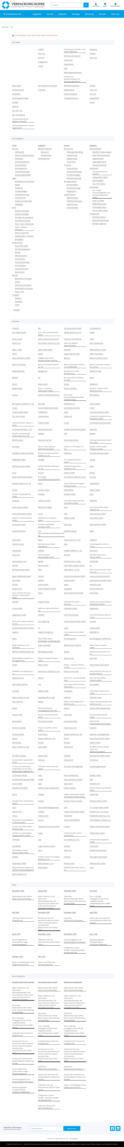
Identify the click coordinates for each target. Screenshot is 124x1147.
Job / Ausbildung (18, 115)
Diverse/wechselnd (71, 440)
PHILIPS (66, 708)
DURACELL (68, 453)
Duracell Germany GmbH (99, 453)
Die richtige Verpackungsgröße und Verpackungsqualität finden (101, 193)
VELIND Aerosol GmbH (98, 850)
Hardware (18, 301)
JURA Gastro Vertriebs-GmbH (100, 580)
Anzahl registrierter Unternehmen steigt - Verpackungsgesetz (20, 942)
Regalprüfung (72, 158)
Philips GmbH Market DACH (100, 708)
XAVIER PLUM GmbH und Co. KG (74, 868)
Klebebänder (95, 214)
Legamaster (94, 608)
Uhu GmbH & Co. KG (71, 840)
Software (18, 298)
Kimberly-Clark (95, 584)
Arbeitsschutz (17, 243)
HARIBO (41, 551)
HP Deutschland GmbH (21, 570)
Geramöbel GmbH (96, 518)
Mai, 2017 (41, 957)
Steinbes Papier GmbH (98, 801)
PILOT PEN (68, 715)
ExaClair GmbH (43, 490)
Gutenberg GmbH (19, 531)
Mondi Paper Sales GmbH (99, 665)
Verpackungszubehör (23, 175)
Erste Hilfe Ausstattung (101, 155)
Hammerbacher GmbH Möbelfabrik (46, 545)
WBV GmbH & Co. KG (46, 863)
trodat (40, 833)
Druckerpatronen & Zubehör (99, 173)
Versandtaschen (21, 168)
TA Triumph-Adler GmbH (99, 807)
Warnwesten (19, 272)
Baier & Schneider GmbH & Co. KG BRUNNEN (74, 365)
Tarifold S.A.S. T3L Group (99, 812)
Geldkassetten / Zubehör (24, 236)
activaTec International (72, 339)
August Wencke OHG (72, 354)
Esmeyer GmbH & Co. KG (21, 483)
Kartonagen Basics (99, 207)
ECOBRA (41, 460)
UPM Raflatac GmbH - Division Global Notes (20, 851)
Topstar (67, 826)
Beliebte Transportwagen (101, 152)
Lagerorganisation (99, 162)
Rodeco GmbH (95, 743)
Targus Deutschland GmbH (74, 812)
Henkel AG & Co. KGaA (72, 561)
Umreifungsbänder (22, 162)
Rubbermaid (43, 756)
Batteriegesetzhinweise (73, 72)
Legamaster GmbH (19, 615)
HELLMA (67, 555)
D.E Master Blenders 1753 (22, 429)
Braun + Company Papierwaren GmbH (45, 389)
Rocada (41, 743)
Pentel (14, 708)
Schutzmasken (20, 265)
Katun (66, 584)
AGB (65, 68)
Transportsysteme (71, 98)
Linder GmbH (95, 628)
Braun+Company (70, 388)
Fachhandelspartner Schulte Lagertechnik (23, 126)
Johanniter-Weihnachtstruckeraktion (73, 919)
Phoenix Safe (17, 715)
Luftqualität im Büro (100, 177)
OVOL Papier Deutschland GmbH (99, 692)
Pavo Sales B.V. (17, 702)
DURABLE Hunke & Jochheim (23, 453)
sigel (40, 784)
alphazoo (67, 350)
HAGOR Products (70, 531)
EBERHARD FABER (19, 460)
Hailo (92, 531)
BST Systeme (94, 395)
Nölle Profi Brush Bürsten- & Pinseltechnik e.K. (100, 672)
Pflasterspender (21, 256)
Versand (15, 149)
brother (15, 395)
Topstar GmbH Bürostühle (99, 826)
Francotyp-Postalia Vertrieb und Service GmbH (74, 502)
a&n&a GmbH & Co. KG (72, 332)
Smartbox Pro (95, 784)
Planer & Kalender (22, 233)
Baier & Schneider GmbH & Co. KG (48, 365)
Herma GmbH (43, 565)
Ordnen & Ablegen (22, 214)
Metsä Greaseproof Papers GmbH (48, 659)
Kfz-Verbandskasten (22, 249)
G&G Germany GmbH (98, 514)
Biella (92, 378)
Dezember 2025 (18, 891)
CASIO (92, 408)
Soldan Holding (69, 788)
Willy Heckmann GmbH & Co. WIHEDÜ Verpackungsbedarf (23, 868)
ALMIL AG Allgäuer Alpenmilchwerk (71, 344)
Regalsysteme (69, 90)
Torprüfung (71, 162)
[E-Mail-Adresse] (46, 1128)
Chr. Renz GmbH (18, 416)
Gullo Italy (68, 524)
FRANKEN (93, 501)
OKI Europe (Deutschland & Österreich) (74, 685)
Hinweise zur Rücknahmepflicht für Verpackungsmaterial (72, 79)
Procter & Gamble (19, 728)
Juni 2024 (93, 891)
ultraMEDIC (16, 846)
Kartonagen (94, 187)
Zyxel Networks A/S (19, 874)
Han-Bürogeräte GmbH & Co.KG (99, 545)
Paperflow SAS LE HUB (46, 697)
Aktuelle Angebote (45, 149)
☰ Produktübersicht (12, 14)
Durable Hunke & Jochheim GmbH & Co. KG (48, 454)
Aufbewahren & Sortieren (24, 181)
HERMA (15, 565)
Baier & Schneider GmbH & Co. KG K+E (100, 365)
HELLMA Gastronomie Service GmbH (98, 556)
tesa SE (40, 820)
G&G (65, 514)
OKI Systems (94, 684)
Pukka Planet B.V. (70, 728)
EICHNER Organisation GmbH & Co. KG (72, 467)
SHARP (40, 779)
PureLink (93, 728)
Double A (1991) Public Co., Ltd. (74, 448)
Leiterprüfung (72, 155)
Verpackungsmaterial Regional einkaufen (20, 120)
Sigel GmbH (68, 784)
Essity (40, 483)
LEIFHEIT (41, 615)
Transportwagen (21, 191)
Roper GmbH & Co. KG (20, 747)
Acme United (17, 339)
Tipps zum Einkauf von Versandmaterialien (46, 963)
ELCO (14, 473)
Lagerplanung (72, 204)
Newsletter (16, 94)
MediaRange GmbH (45, 652)
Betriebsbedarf (95, 149)
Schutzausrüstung (99, 165)
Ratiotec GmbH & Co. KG (73, 734)
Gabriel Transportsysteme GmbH (22, 519)
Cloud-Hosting (72, 168)
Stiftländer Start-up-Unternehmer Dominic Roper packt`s (49, 942)
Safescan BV (68, 760)
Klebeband (19, 158)
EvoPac (14, 490)
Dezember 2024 (70, 891)
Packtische (19, 188)
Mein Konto (16, 86)
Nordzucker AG (18, 678)
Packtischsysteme (70, 94)
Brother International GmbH (48, 395)
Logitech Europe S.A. (45, 632)
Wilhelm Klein (69, 863)
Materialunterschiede (100, 220)
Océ (39, 684)
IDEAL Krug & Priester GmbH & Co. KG (100, 571)
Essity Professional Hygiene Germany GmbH (74, 484)
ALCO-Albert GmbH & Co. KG (48, 343)
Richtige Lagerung (99, 223)
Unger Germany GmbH (46, 846)
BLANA (66, 384)
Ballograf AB (42, 371)
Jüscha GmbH (43, 584)
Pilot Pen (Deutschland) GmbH (98, 716)
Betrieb (15, 275)
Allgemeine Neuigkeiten (73, 982)
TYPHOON (16, 840)
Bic (39, 378)
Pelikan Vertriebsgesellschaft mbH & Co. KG (100, 703)
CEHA (66, 412)
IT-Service (41, 90)
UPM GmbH (94, 846)
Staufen (41, 801)
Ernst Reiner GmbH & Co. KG (74, 477)
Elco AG (41, 473)
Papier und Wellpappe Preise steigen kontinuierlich (23, 963)
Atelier (40, 354)
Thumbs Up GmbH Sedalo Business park (22, 827)
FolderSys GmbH (44, 501)
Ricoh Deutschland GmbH (99, 738)
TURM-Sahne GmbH (97, 833)
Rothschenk (68, 747)
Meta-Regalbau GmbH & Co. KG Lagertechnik (22, 659)
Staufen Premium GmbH (73, 801)
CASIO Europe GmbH (20, 412)
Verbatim (67, 857)
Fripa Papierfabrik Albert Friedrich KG (99, 508)
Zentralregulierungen (20, 98)
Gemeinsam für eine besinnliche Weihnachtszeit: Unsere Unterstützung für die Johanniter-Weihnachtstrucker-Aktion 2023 (48, 924)
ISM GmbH (16, 580)
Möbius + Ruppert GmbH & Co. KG (74, 666)
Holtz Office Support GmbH (74, 565)
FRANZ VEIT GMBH (45, 507)
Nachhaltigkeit (97, 180)
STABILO (41, 794)
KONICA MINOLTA (96, 589)
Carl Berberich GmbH (72, 408)
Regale (17, 185)
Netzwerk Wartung (74, 178)
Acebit (92, 332)
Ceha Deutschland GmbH (99, 412)
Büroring (41, 404)
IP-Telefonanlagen (73, 175)
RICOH (66, 738)
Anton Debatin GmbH (98, 350)
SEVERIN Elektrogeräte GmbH (23, 779)
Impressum (68, 60)
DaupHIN (93, 429)
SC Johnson (94, 760)
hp (91, 565)
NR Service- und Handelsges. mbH (75, 679)
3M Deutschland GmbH (73, 328)
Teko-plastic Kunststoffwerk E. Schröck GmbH (22, 821)
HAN (65, 544)
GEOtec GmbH (69, 518)
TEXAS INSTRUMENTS (72, 820)
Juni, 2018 (93, 934)
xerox (92, 867)
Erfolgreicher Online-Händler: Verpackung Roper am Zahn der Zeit (74, 950)
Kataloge (16, 310)
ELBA (91, 466)
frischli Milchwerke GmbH (22, 514)
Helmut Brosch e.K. (19, 561)
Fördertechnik (20, 198)
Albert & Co (16, 343)
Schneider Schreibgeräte (73, 766)
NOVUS (40, 678)
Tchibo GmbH (43, 816)
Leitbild (41, 49)
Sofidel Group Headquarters (48, 788)
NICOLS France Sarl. (71, 671)
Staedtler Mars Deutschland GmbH (22, 802)
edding (92, 460)
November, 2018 (70, 934)
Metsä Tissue (69, 658)
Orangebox (68, 691)
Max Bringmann (70, 639)
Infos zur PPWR (98, 201)
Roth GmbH (42, 747)
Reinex (14, 738)
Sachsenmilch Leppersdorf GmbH (22, 761)
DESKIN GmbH (17, 440)
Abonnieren (71, 1128)
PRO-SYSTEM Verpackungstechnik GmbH (100, 722)
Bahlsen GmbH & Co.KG (99, 358)
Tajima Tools (17, 812)
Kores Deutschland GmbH (73, 593)
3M (39, 328)
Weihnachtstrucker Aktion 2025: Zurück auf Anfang (22, 897)
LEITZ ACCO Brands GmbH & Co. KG (23, 622)
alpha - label (17, 350)
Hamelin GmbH (18, 544)
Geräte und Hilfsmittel (23, 201)
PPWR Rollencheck (99, 204)
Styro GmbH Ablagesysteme (48, 807)
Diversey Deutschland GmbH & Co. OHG (100, 441)
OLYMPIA (15, 691)
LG (39, 628)
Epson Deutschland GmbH (22, 477)
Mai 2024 (15, 912)
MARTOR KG (94, 632)
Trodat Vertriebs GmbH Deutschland (72, 834)
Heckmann (94, 551)
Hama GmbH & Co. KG (72, 540)
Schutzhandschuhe (22, 262)
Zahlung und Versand (72, 56)
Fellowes (41, 494)
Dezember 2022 (70, 912)
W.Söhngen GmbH (19, 863)
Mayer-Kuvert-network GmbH (98, 646)
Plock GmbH (16, 721)
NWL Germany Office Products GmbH (97, 679)
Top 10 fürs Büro (98, 184)
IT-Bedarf (15, 295)
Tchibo (14, 816)
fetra (91, 494)
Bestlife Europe (95, 371)
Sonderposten (46, 155)
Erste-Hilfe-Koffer (21, 246)
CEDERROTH (42, 412)
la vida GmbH (17, 608)
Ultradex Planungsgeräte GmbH (99, 841)
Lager (14, 178)
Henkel (40, 561)
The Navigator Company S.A (100, 820)
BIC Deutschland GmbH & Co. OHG (73, 379)
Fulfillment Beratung (74, 201)
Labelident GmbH (70, 608)
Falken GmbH (95, 490)
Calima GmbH (95, 404)
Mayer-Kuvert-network (72, 645)
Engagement (43, 62)
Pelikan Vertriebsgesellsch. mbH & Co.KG (74, 703)
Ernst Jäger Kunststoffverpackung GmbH (49, 478)
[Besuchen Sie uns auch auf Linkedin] (118, 1128)
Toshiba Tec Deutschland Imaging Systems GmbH (21, 834)
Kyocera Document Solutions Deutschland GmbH (100, 603)
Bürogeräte (19, 239)
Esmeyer (93, 477)
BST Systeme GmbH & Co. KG (23, 404)
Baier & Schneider (19, 364)
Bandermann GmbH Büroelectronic (71, 372)
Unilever (67, 846)
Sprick (14, 794)
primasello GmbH (70, 721)
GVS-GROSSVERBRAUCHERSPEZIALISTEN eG (51, 533)
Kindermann (17, 589)
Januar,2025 (42, 891)
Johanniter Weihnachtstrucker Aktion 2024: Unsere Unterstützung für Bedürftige (74, 900)
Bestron (15, 378)
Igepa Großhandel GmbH (21, 576)
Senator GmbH (95, 775)
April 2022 (93, 912)
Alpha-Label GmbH (45, 350)
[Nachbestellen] (115, 5)
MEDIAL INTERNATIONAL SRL (23, 652)
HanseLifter (16, 551)
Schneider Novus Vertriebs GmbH (48, 767)
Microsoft (93, 658)
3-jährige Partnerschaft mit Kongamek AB (22, 919)
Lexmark (93, 621)
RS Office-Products (19, 756)
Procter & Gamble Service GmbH (47, 729)
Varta (40, 850)
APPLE (14, 354)
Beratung (93, 49)
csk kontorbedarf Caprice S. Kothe (22, 424)
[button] (95, 5)
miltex (14, 665)
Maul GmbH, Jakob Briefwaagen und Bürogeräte (49, 640)
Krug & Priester (44, 602)
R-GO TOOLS (43, 734)
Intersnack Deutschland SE (100, 576)
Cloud (17, 305)
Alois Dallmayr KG (96, 343)
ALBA (92, 339)
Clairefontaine (43, 416)
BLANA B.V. (94, 384)
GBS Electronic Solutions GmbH (47, 519)
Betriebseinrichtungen (23, 278)
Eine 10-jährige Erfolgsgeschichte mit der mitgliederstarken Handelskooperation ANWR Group (100, 901)
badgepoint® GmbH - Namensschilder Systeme (47, 359)
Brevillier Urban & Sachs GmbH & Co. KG (99, 389)
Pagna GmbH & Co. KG (20, 697)
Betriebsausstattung (71, 86)
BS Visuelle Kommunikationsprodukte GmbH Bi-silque (74, 397)
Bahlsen (67, 358)
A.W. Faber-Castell (19, 332)
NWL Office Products (20, 684)
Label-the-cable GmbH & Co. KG (48, 609)
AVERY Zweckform (96, 354)
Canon (14, 408)
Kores (40, 593)
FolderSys (15, 501)
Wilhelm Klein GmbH (97, 863)
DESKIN (92, 433)
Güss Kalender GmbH (98, 524)
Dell (65, 433)
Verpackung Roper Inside (47, 982)
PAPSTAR (67, 697)
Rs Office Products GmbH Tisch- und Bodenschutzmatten (99, 749)
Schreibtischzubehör (23, 221)
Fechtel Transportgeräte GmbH (21, 495)
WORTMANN (43, 867)
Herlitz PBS (94, 561)
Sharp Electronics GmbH (73, 779)
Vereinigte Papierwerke (98, 857)
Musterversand (18, 90)
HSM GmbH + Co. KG (71, 570)
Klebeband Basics (99, 217)
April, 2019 (16, 934)
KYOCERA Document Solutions (71, 603)
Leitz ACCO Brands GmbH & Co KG (100, 616)
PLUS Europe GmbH (45, 721)
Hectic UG (16, 555)
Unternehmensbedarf (23, 285)
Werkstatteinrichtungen (24, 288)
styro (14, 807)
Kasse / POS (19, 292)
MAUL (14, 639)
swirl (66, 807)
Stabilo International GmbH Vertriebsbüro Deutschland (74, 795)
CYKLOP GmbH (43, 423)
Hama (40, 540)
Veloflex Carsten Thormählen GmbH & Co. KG (49, 858)
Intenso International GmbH (74, 576)
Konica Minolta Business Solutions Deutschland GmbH (21, 595)
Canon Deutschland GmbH (48, 408)
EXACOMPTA (68, 490)
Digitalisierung (72, 198)
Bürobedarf (94, 168)
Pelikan (40, 702)
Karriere (41, 58)
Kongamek (68, 589)
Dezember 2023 (44, 912)
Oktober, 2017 (17, 957)
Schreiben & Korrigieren (24, 217)
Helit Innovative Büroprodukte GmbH (46, 556)
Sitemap (15, 106)
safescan (41, 760)
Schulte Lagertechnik (98, 766)
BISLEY (14, 384)
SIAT (91, 779)
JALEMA (41, 580)
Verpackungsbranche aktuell (23, 982)
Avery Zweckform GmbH (21, 358)
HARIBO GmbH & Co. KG (73, 551)
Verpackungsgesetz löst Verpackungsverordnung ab (74, 941)
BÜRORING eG (69, 404)
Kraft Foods (94, 593)
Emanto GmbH (69, 473)
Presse (40, 66)
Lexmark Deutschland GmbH (23, 628)
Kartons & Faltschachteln (24, 155)
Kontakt (102, 14)
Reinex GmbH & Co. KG (46, 738)
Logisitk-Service (70, 194)
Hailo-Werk (16, 540)
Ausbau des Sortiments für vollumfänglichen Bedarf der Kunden (100, 920)
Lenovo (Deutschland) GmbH (74, 621)
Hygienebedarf (98, 158)
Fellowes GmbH (70, 494)
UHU (39, 840)
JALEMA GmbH (69, 580)
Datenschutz (68, 64)
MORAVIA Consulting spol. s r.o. (22, 672)
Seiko (40, 775)
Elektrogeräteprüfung (75, 152)
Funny (40, 514)
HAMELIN (93, 540)
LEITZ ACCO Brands (71, 615)
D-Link (66, 423)
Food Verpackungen (22, 172)
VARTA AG (67, 850)
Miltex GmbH (43, 665)
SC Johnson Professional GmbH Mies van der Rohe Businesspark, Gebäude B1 (22, 768)
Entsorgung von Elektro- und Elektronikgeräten (74, 50)
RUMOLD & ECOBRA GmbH (100, 756)
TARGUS (41, 812)
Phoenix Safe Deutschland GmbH (48, 716)
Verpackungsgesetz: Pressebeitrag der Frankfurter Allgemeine (98, 942)
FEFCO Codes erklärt (100, 210)
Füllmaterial (19, 152)
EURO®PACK (94, 483)
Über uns (115, 14)
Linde (66, 628)
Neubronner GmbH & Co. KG (49, 671)
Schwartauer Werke (19, 775)
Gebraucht (45, 152)
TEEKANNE (68, 816)
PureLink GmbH (18, 734)
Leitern (17, 282)
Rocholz (67, 743)
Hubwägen (19, 204)
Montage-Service (70, 181)
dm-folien (16, 447)
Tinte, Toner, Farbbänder (24, 224)
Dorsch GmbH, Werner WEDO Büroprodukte (46, 448)
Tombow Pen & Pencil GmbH (48, 826)
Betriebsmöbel (72, 185)
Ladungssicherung (22, 194)
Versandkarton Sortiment (47, 86)
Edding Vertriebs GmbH (21, 466)
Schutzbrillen (20, 259)
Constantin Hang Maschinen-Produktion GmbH (101, 417)
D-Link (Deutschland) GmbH (100, 423)
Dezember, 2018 (44, 934)
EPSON (92, 473)
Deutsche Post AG (44, 440)
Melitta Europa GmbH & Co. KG (100, 653)
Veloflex (15, 857)
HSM (40, 570)
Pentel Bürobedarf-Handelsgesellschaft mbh (47, 709)
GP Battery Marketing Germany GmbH (46, 525)
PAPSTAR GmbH (96, 697)
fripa (66, 507)
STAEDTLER (94, 794)
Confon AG (68, 416)
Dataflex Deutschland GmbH (74, 429)
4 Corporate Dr (95, 328)
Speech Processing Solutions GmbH (100, 789)
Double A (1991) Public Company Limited (98, 448)
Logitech (15, 632)
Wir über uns (17, 111)
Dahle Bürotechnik (45, 429)
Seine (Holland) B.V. (71, 775)
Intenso (41, 576)
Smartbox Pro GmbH (20, 788)
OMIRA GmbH (43, 691)
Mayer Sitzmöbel (44, 645)
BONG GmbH (17, 388)
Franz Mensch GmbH (20, 507)
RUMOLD (67, 756)
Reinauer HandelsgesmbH (99, 734)
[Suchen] (67, 5)
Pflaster (18, 252)
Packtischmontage (73, 188)
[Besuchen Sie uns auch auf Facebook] (112, 1128)
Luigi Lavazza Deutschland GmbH (74, 633)
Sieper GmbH (17, 784)
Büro (14, 207)
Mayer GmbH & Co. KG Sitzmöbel (20, 646)
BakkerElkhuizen (18, 371)
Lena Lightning (43, 621)
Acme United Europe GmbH (48, 339)
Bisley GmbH (43, 384)
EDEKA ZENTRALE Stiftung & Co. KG (48, 467)
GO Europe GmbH (19, 524)
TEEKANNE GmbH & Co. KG (100, 816)
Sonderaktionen (44, 158)
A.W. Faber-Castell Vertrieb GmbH (48, 333)
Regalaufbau (71, 191)
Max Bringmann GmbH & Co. (100, 639)
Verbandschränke (21, 269)
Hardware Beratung (74, 172)
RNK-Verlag (16, 743)
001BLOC (15, 328)
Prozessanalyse (72, 207)
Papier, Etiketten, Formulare (21, 228)
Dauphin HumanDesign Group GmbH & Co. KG (21, 434)
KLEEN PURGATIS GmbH (47, 589)
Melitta (66, 652)
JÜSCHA (15, 584)
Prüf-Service (68, 149)
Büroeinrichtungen (22, 211)
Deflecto (41, 433)
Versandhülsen (20, 165)
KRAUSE (15, 602)
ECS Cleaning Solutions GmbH (72, 461)
